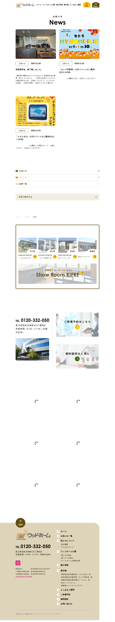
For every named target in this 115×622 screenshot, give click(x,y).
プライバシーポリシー (24, 616)
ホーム (39, 5)
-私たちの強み (66, 557)
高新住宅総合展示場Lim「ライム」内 (64, 258)
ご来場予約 (65, 596)
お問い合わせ (66, 606)
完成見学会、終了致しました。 (29, 69)
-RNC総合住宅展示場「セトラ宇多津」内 (76, 579)
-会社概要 (64, 546)
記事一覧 (57, 184)
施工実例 (64, 567)
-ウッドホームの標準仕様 (70, 562)
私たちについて (67, 542)
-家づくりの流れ (67, 560)
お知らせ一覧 (66, 538)
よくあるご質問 (75, 5)
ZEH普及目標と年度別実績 (24, 578)
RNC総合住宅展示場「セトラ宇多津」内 (45, 258)
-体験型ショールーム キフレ (71, 587)
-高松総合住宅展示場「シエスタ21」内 (76, 576)
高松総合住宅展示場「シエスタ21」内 (25, 258)
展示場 (63, 572)
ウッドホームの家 (48, 5)
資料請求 (64, 601)
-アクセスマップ (67, 549)
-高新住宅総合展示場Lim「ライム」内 (75, 582)
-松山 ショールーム (68, 584)
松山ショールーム (84, 258)
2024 (27, 217)
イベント (57, 177)
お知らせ (22, 63)
